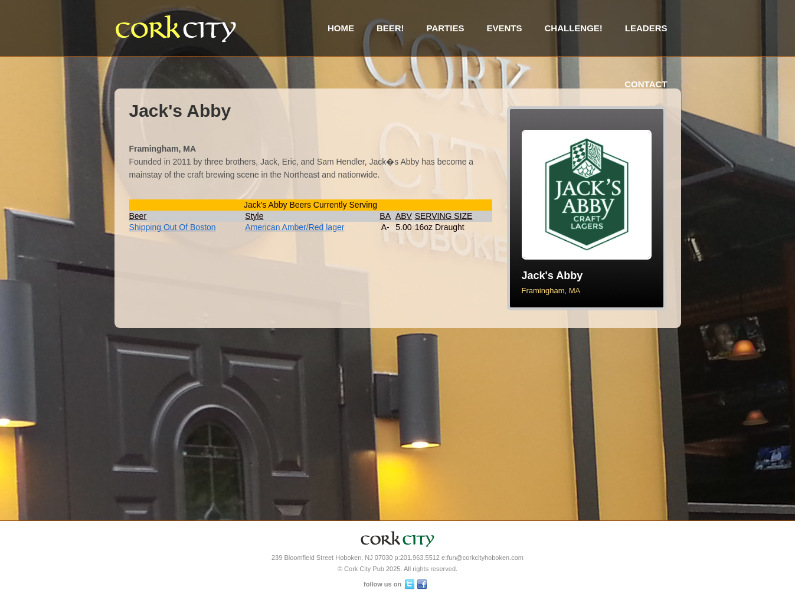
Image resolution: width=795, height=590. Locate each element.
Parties (445, 28)
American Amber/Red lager (294, 227)
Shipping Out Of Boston (172, 227)
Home (341, 28)
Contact (645, 84)
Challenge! (573, 28)
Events (504, 28)
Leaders (646, 28)
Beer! (390, 28)
